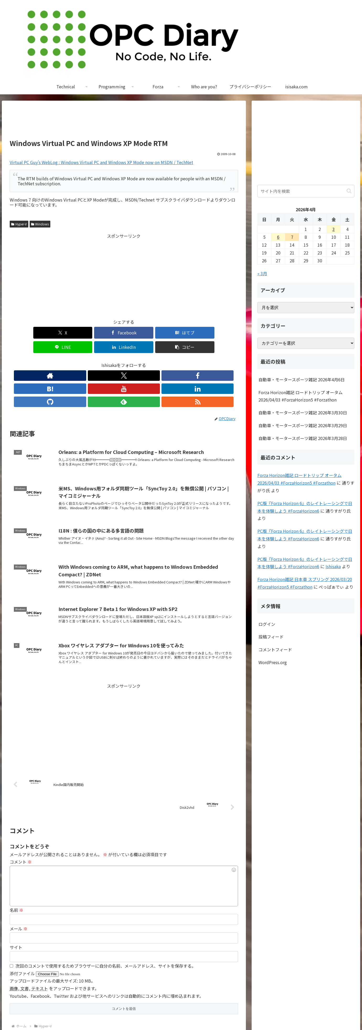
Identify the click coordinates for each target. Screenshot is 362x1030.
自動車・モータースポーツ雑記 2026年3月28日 (302, 438)
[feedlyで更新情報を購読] (160, 361)
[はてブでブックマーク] (104, 333)
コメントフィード (275, 649)
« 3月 (262, 273)
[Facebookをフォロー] (99, 361)
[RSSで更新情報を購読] (172, 361)
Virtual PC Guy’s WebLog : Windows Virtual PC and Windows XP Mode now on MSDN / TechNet (101, 162)
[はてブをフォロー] (111, 361)
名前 (16, 869)
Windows (40, 224)
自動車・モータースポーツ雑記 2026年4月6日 (301, 379)
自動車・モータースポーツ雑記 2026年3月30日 (302, 412)
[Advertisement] (124, 122)
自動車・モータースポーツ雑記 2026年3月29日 (302, 425)
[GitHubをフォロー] (148, 361)
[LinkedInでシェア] (181, 333)
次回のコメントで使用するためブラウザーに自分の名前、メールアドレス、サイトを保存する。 (105, 925)
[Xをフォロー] (87, 361)
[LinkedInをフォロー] (136, 361)
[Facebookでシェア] (66, 333)
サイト (16, 906)
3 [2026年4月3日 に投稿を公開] (333, 229)
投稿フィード (271, 636)
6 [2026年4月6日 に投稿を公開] (278, 237)
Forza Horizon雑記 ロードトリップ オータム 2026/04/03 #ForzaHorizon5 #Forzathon (300, 396)
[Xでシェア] (28, 333)
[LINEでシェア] (143, 333)
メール (19, 888)
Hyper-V (19, 224)
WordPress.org (272, 662)
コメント (21, 821)
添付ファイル (23, 933)
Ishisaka (333, 566)
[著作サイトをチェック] (75, 361)
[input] (306, 191)
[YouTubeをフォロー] (123, 361)
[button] (219, 333)
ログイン (266, 624)
